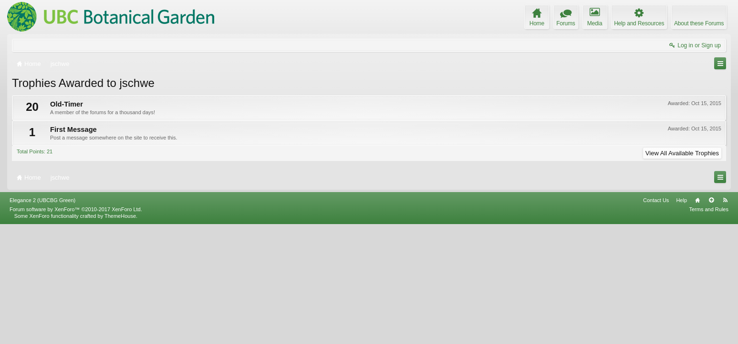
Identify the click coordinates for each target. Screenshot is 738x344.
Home (697, 319)
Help (681, 319)
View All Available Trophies (682, 153)
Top (711, 319)
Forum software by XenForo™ (76, 329)
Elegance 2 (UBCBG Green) (42, 319)
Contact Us (656, 319)
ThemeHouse (120, 335)
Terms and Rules (708, 329)
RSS (725, 319)
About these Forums (699, 23)
